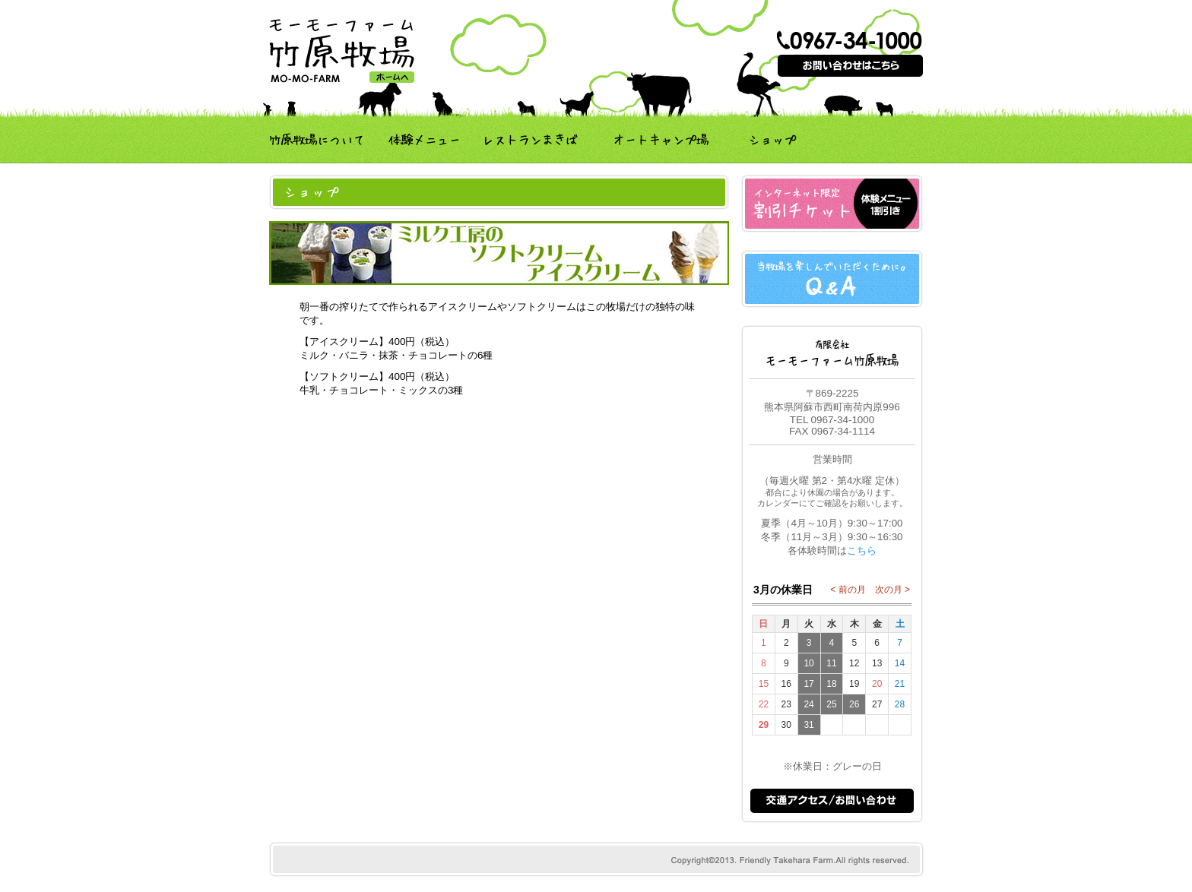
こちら (862, 550)
